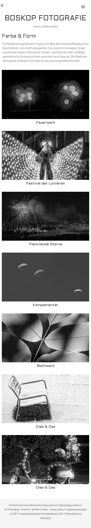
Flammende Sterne (45, 244)
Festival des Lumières (45, 183)
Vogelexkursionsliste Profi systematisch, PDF (41, 513)
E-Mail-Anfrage (65, 505)
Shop (46, 505)
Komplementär (45, 305)
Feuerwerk (45, 122)
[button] (85, 4)
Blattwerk (46, 366)
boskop (15, 509)
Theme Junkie (57, 509)
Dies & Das (45, 427)
